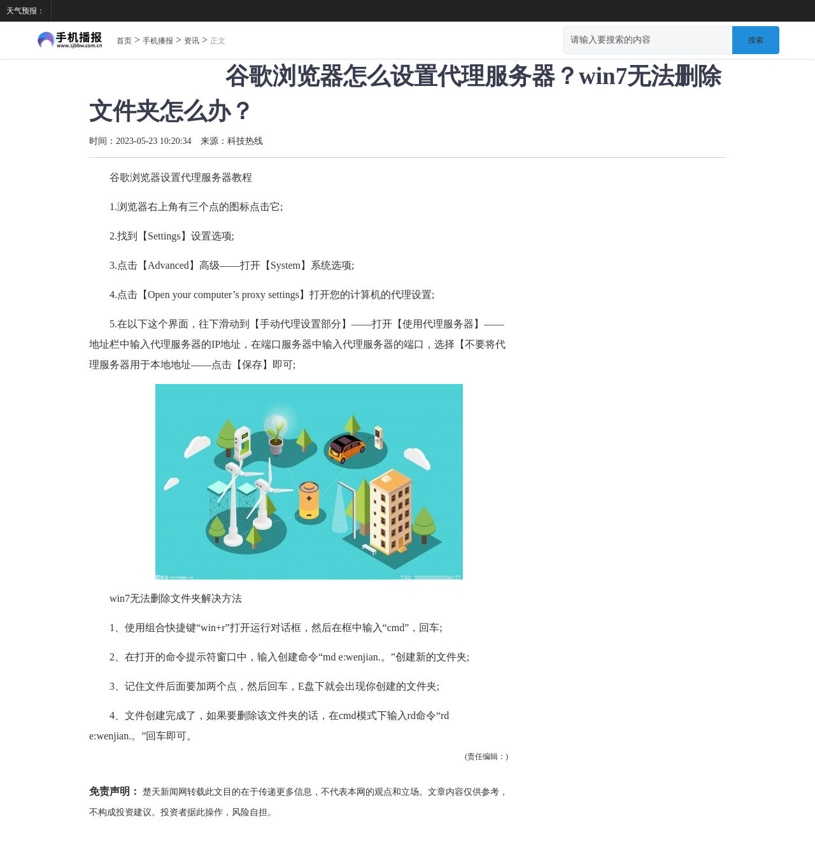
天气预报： (25, 10)
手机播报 (158, 40)
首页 (124, 40)
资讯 (191, 40)
